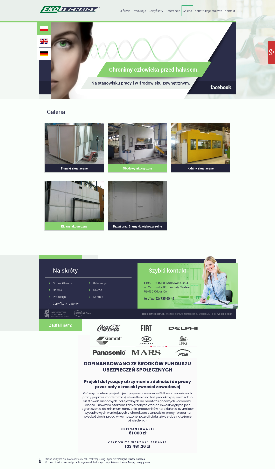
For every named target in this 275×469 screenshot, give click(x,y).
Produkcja (139, 11)
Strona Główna (62, 283)
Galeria (187, 11)
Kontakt (230, 11)
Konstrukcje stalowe (208, 11)
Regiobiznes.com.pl (153, 313)
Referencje (172, 11)
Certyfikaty (156, 11)
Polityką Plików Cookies (131, 459)
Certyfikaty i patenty (66, 303)
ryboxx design (224, 313)
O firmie (125, 11)
